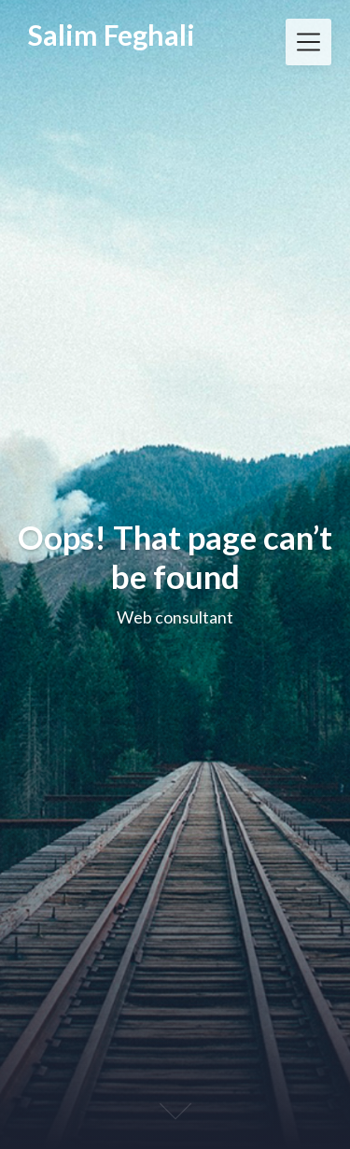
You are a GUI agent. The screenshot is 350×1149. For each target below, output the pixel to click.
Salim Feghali (111, 34)
